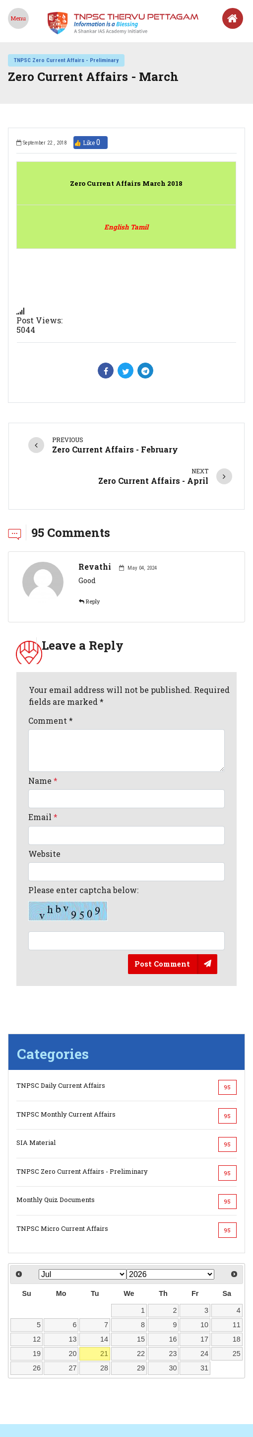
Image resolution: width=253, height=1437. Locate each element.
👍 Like (90, 143)
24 (204, 1318)
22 (141, 1318)
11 (237, 1289)
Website (44, 818)
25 (237, 1318)
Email (43, 781)
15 (141, 1303)
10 (204, 1289)
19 (37, 1318)
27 (73, 1332)
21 (104, 1318)
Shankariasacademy (83, 1415)
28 (104, 1332)
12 (37, 1303)
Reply (89, 565)
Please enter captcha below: (83, 867)
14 (104, 1303)
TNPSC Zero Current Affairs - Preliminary (66, 60)
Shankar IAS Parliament (164, 1415)
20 (73, 1318)
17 (204, 1303)
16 (173, 1303)
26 (37, 1332)
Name (43, 745)
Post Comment (162, 927)
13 (73, 1303)
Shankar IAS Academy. (205, 1432)
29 (141, 1332)
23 (173, 1318)
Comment (50, 684)
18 (237, 1303)
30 (173, 1332)
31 (204, 1332)
